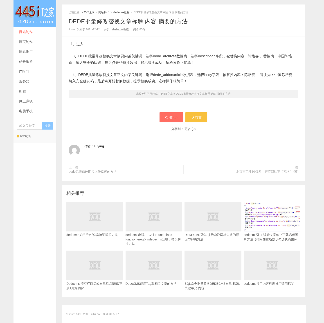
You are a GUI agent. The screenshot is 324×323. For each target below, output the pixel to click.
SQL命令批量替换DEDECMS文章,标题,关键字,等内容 (212, 277)
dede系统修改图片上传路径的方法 (93, 171)
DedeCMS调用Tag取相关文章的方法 (154, 274)
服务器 (24, 81)
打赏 (196, 117)
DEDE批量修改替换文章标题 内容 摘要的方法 (128, 21)
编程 (22, 91)
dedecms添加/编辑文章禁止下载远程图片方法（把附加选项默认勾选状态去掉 (272, 221)
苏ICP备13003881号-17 (104, 314)
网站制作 (26, 32)
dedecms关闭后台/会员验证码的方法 (94, 226)
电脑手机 (26, 111)
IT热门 (24, 71)
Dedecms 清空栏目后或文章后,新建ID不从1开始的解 (94, 277)
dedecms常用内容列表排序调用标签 (272, 274)
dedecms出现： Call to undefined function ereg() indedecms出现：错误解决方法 (154, 230)
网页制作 (26, 42)
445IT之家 (35, 13)
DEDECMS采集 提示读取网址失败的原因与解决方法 (212, 228)
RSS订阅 (24, 136)
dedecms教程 (121, 12)
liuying (99, 146)
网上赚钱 (26, 101)
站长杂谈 (26, 61)
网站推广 (26, 52)
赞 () (171, 117)
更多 (187, 129)
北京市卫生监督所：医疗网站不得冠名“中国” (267, 171)
